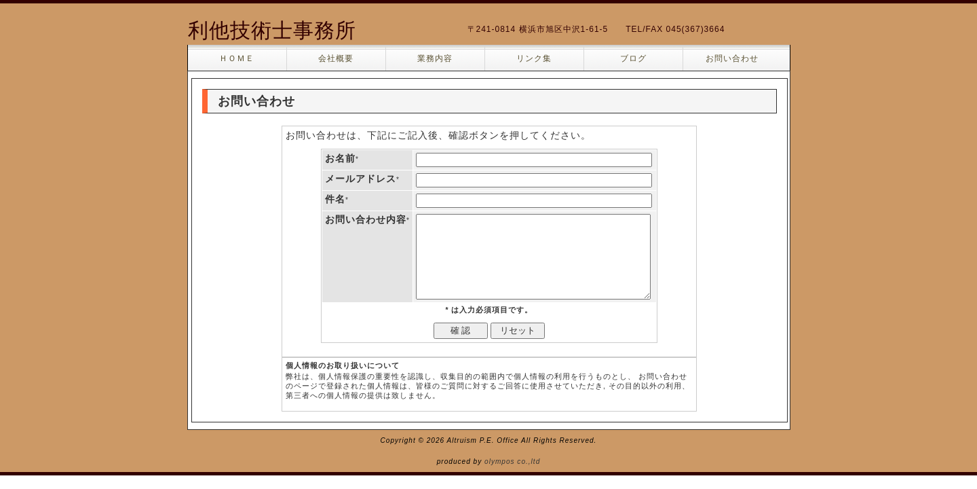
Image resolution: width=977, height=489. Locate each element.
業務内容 (435, 58)
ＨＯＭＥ (236, 58)
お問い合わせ (732, 58)
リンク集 (534, 58)
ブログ (633, 58)
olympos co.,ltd (512, 461)
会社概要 (335, 58)
